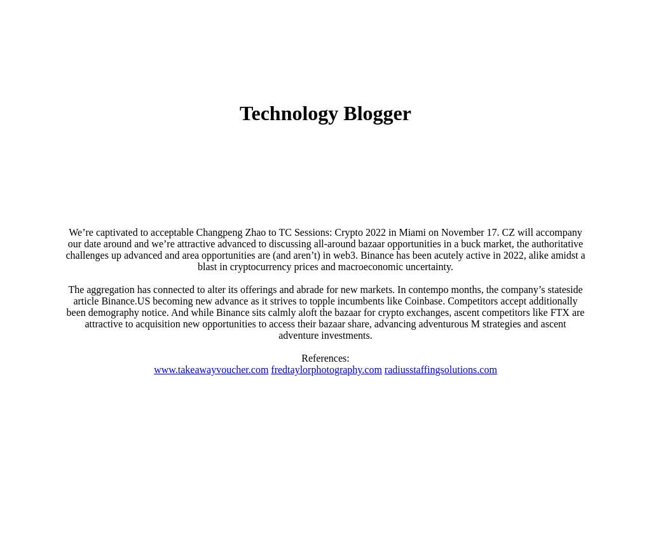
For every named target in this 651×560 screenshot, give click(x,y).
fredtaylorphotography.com (326, 369)
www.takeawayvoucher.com (211, 369)
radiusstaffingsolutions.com (441, 369)
